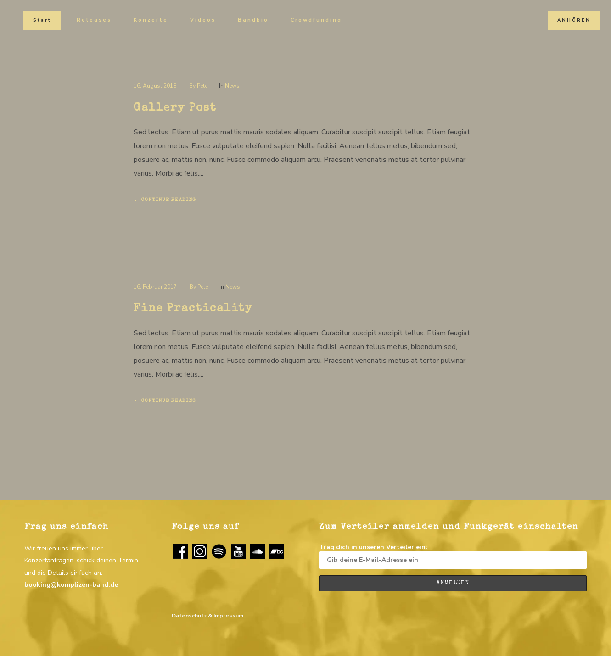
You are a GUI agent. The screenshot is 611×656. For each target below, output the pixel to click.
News (232, 85)
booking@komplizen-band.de (71, 584)
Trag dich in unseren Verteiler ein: (452, 556)
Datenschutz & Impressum (207, 615)
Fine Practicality (193, 308)
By (198, 85)
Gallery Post (175, 108)
